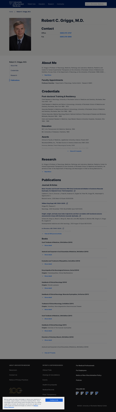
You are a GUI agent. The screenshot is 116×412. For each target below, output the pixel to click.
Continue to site (54, 400)
